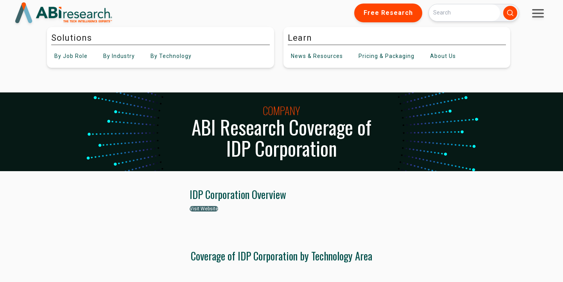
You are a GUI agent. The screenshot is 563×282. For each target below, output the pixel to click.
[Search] (464, 12)
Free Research (388, 12)
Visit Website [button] (204, 209)
